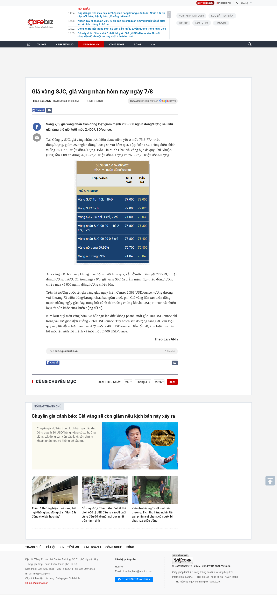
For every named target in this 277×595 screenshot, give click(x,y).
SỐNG (137, 44)
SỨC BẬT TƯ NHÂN (222, 15)
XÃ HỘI (41, 44)
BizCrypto (221, 23)
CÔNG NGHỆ (116, 44)
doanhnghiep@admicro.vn (137, 571)
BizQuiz (183, 23)
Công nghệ (113, 547)
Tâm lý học (201, 23)
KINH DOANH (91, 44)
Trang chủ (33, 547)
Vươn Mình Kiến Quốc (191, 15)
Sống (130, 547)
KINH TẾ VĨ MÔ (64, 44)
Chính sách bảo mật (36, 583)
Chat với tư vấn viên (134, 579)
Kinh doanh (95, 101)
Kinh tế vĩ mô (69, 547)
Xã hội (50, 547)
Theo (112, 351)
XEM (172, 382)
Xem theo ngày (109, 382)
